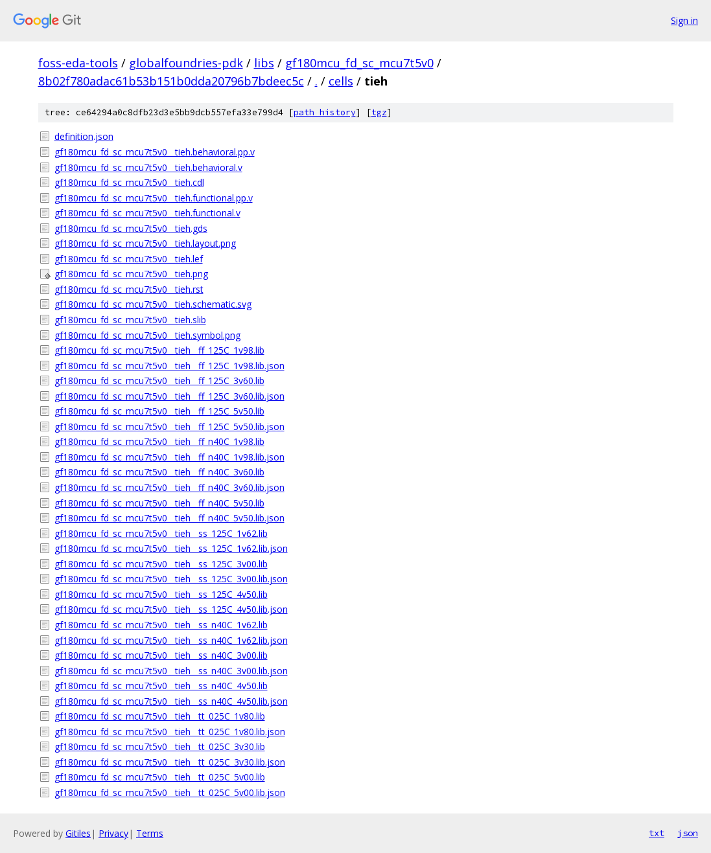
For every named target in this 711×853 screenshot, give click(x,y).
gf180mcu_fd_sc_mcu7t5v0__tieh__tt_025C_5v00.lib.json (169, 792)
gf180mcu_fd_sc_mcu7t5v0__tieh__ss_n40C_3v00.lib (161, 655)
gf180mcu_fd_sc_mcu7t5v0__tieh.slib (130, 319)
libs (264, 63)
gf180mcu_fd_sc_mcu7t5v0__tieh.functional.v (147, 213)
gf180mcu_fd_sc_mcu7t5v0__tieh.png (131, 273)
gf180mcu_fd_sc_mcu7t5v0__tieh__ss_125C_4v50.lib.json (171, 609)
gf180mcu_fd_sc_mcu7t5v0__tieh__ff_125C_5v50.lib (159, 411)
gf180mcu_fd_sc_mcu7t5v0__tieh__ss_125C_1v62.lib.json (171, 548)
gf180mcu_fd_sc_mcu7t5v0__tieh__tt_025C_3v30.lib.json (169, 762)
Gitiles (78, 833)
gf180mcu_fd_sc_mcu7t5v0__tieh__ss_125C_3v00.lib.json (171, 579)
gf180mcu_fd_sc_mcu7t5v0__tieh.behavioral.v (148, 167)
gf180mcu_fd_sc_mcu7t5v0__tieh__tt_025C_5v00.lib (159, 777)
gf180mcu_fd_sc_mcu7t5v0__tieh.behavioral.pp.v (154, 152)
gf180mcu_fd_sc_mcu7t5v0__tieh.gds (130, 228)
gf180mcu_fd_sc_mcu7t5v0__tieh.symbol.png (147, 335)
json (687, 833)
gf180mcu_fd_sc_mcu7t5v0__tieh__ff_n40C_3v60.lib (159, 472)
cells (341, 81)
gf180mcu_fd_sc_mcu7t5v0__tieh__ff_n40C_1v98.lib (159, 441)
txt (656, 833)
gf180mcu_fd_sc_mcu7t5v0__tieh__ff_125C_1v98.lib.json (169, 365)
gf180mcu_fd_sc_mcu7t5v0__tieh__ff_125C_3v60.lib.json (169, 396)
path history (325, 112)
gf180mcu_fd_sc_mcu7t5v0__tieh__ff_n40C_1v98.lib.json (169, 457)
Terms (149, 833)
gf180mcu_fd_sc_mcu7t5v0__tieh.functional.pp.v (153, 198)
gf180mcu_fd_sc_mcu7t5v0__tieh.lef (128, 259)
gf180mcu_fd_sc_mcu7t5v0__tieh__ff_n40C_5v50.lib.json (169, 518)
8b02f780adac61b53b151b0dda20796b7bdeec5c (171, 81)
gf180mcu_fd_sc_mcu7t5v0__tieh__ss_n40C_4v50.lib (161, 685)
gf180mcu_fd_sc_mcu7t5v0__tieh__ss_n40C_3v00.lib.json (171, 671)
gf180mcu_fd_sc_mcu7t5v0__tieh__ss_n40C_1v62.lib (161, 625)
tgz (379, 112)
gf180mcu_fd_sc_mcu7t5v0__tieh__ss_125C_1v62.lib (161, 533)
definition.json (83, 136)
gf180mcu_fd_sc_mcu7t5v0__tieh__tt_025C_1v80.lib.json (169, 731)
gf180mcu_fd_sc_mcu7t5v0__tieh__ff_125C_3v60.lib (159, 380)
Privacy (113, 833)
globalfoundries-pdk (186, 63)
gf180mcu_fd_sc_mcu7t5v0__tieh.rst (129, 289)
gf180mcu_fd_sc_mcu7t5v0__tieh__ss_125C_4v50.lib (161, 594)
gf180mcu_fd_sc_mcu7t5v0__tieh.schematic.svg (152, 304)
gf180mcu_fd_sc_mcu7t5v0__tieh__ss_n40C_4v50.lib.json (171, 701)
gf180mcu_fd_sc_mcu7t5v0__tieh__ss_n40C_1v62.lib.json (171, 640)
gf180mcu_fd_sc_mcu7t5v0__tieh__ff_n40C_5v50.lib (159, 503)
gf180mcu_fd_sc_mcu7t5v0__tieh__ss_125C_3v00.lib (161, 564)
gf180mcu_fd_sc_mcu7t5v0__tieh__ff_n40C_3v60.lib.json (169, 487)
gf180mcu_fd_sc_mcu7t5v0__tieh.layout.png (145, 243)
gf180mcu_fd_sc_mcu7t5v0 (359, 63)
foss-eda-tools (78, 63)
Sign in (684, 20)
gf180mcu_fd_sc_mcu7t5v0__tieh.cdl (129, 182)
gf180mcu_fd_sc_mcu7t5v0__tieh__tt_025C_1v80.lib (159, 716)
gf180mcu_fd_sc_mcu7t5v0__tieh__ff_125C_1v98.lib (159, 350)
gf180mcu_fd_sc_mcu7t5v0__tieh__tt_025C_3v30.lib (159, 746)
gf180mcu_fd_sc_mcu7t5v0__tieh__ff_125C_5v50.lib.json (169, 426)
